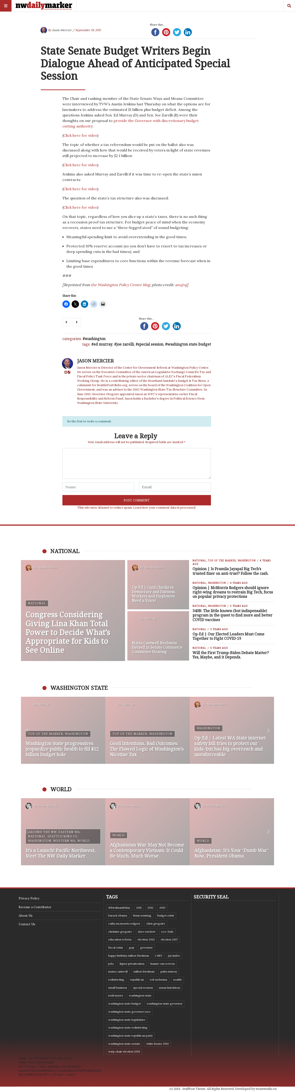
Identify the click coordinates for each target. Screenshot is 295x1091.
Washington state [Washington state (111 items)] (140, 995)
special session (150, 344)
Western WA (64, 841)
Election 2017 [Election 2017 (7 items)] (169, 939)
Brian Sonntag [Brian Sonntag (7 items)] (142, 915)
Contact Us (27, 924)
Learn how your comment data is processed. (164, 508)
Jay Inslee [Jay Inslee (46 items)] (174, 955)
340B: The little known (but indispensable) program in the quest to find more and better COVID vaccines (232, 615)
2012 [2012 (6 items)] (150, 907)
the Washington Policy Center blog (120, 284)
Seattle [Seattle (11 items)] (177, 979)
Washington (95, 338)
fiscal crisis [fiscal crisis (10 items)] (115, 947)
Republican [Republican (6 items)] (137, 979)
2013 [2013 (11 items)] (162, 907)
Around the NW (42, 832)
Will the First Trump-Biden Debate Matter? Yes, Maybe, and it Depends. (231, 655)
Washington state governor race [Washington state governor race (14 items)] (129, 1011)
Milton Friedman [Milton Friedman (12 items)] (144, 971)
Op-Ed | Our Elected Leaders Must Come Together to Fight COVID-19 (228, 636)
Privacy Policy (29, 898)
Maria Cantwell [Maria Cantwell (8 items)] (118, 971)
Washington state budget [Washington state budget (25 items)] (124, 1003)
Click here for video (80, 135)
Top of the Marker (222, 560)
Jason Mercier (62, 30)
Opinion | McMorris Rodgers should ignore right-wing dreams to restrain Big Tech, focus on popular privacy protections (233, 592)
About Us (25, 915)
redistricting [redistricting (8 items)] (116, 979)
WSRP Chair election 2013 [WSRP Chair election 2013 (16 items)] (124, 1051)
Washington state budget (189, 344)
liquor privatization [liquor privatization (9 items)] (132, 963)
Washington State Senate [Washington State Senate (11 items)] (124, 1043)
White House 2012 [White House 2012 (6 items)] (157, 1043)
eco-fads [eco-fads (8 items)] (167, 931)
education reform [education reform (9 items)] (119, 939)
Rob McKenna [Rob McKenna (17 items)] (158, 979)
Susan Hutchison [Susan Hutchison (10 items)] (169, 987)
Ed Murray (102, 344)
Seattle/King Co (63, 836)
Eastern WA (69, 832)
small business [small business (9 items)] (117, 987)
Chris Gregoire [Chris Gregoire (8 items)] (155, 923)
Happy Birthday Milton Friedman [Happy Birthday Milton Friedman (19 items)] (128, 955)
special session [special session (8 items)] (143, 987)
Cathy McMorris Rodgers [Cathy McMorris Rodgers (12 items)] (124, 923)
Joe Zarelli (125, 344)
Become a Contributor (35, 907)
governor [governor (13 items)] (146, 947)
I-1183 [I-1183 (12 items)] (158, 955)
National (37, 603)
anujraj (181, 284)
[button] (26, 730)
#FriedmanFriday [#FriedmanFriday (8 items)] (119, 907)
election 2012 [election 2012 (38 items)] (146, 939)
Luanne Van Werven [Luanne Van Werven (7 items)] (162, 963)
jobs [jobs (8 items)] (111, 963)
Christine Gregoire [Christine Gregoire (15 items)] (120, 931)
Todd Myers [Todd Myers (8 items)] (115, 995)
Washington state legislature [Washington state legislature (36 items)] (126, 1019)
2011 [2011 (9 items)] (138, 907)
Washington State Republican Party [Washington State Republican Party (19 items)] (130, 1035)
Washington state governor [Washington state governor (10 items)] (164, 1003)
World (83, 841)
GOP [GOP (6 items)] (131, 947)
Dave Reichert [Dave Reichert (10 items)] (146, 931)
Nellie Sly (150, 619)
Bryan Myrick (47, 806)
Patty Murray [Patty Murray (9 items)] (169, 971)
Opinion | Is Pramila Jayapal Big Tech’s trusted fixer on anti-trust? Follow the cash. (231, 571)
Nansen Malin (47, 568)
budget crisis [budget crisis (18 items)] (165, 915)
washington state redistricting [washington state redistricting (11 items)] (127, 1027)
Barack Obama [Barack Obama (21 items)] (117, 915)
